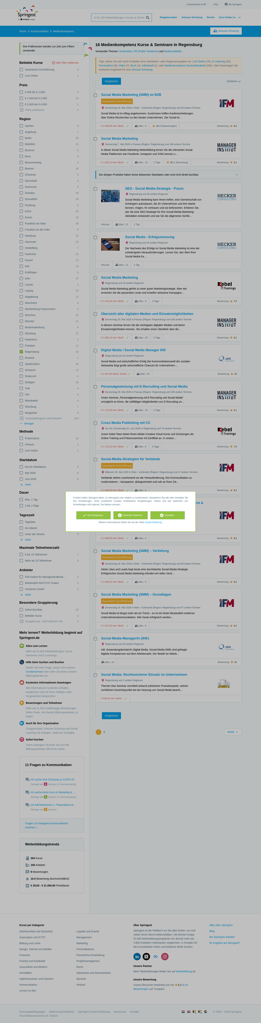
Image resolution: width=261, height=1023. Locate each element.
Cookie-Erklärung (153, 522)
